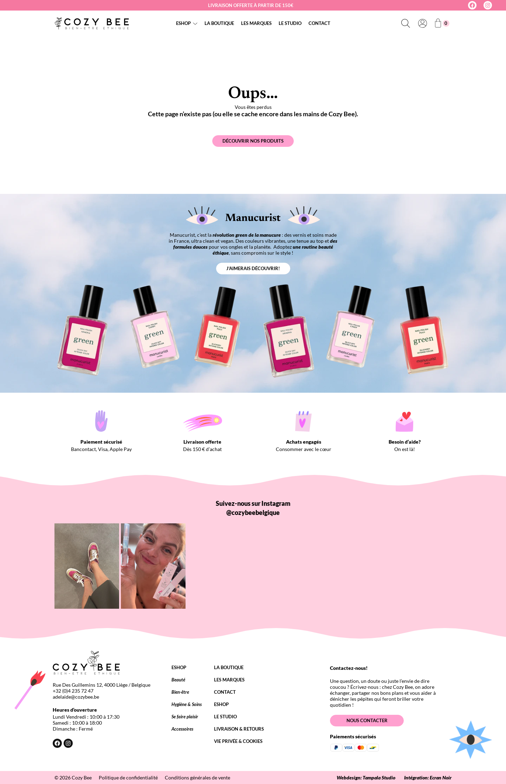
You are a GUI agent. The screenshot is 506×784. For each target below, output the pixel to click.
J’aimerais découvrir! (253, 268)
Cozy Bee (82, 777)
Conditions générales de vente (197, 777)
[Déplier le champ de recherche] (405, 23)
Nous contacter (367, 720)
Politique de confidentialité (128, 777)
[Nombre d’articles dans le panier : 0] (442, 23)
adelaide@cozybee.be (76, 697)
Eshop (183, 23)
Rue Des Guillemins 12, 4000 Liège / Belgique (101, 685)
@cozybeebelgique (253, 512)
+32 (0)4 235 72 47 (73, 691)
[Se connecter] (422, 23)
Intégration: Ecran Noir (428, 777)
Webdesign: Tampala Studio (366, 777)
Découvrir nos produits (253, 141)
